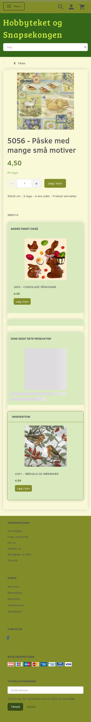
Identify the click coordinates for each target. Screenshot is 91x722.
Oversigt (13, 560)
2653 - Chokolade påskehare (35, 287)
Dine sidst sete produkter (31, 338)
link (72, 699)
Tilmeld (15, 707)
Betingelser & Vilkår (20, 554)
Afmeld (31, 707)
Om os (11, 542)
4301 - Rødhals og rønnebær (36, 474)
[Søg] (85, 47)
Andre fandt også (24, 229)
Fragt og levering (18, 536)
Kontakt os (14, 548)
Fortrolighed (15, 531)
